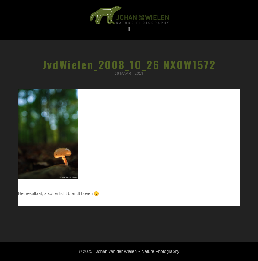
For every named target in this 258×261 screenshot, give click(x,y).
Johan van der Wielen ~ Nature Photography (129, 15)
